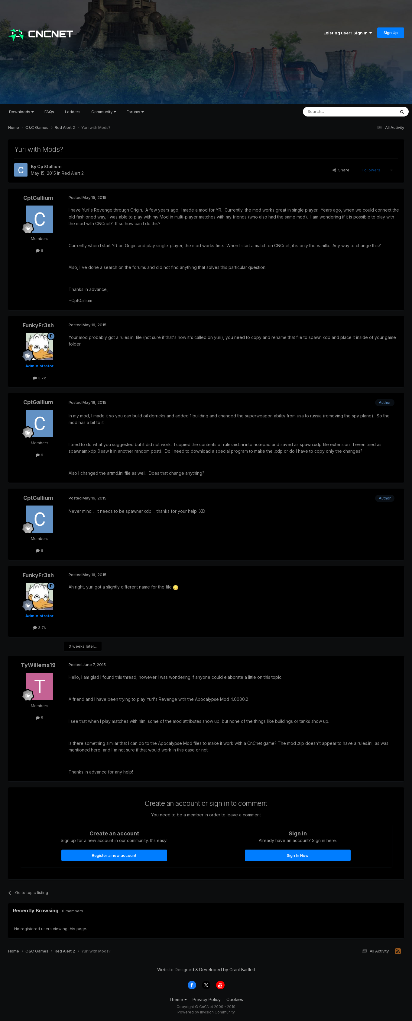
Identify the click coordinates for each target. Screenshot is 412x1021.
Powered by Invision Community (206, 1012)
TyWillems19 (38, 665)
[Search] (334, 111)
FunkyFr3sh (38, 325)
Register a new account (114, 855)
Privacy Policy (207, 999)
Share (341, 170)
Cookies (234, 999)
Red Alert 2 (73, 173)
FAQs (49, 111)
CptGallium (49, 166)
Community (103, 111)
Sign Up (391, 32)
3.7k (39, 377)
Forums (135, 111)
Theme (178, 999)
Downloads (21, 111)
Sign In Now (298, 855)
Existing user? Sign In (347, 32)
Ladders (72, 111)
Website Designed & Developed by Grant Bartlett (206, 969)
